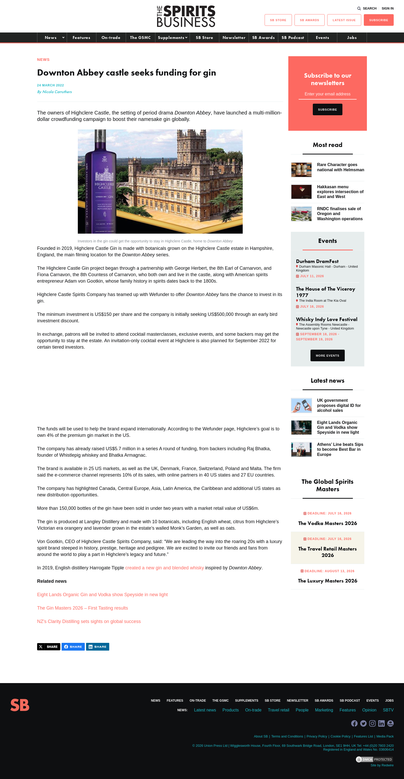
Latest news (205, 710)
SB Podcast (293, 37)
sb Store (278, 20)
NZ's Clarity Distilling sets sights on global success (89, 621)
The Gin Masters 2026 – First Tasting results (82, 608)
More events (327, 355)
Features (81, 37)
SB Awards (263, 37)
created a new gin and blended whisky (164, 567)
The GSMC (140, 37)
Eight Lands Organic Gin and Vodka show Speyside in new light (102, 594)
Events (322, 37)
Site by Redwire (382, 765)
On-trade (111, 37)
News (51, 37)
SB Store (204, 37)
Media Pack (385, 736)
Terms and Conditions (287, 736)
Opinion (369, 710)
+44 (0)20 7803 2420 (378, 746)
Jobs (352, 37)
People (302, 710)
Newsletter (234, 37)
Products (231, 710)
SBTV (388, 710)
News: (182, 710)
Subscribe (378, 20)
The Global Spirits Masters (328, 485)
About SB (261, 736)
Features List (363, 736)
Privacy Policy (317, 736)
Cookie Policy (341, 736)
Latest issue (344, 20)
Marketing (324, 710)
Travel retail (278, 710)
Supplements (171, 37)
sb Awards (309, 20)
